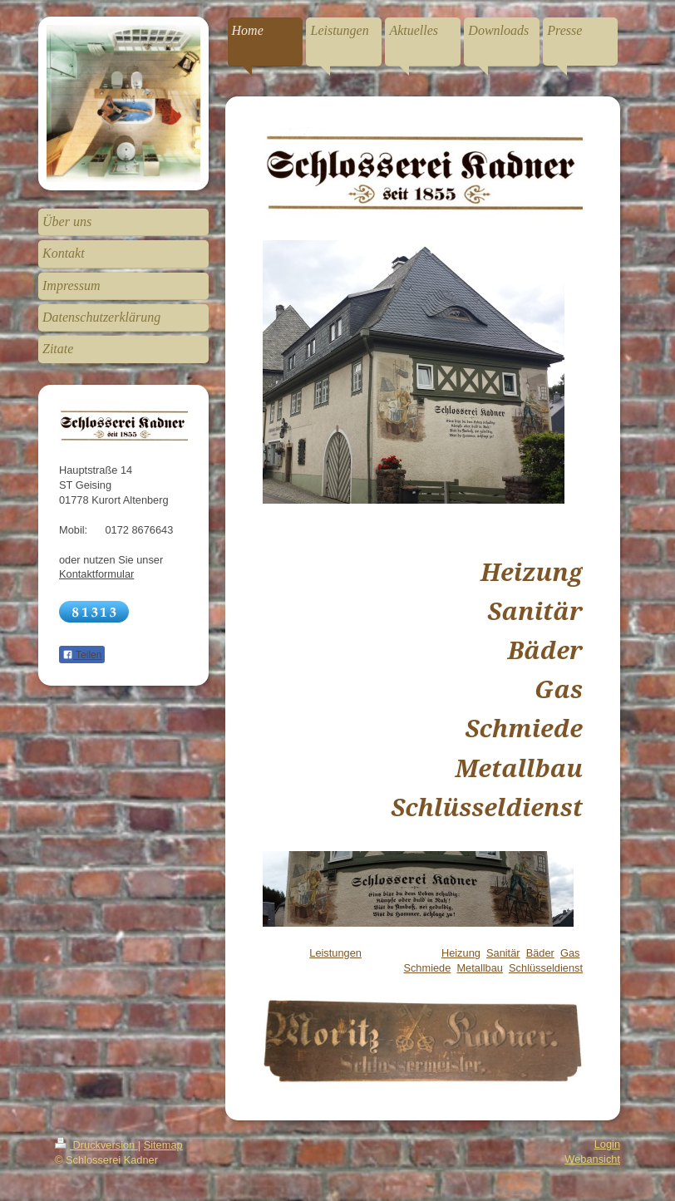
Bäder (540, 953)
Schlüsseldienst (546, 968)
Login (607, 1144)
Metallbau (479, 968)
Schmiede (427, 968)
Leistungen (335, 953)
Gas (569, 953)
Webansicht (592, 1159)
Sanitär (503, 953)
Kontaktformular (96, 574)
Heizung (460, 953)
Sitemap (163, 1145)
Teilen (81, 655)
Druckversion (96, 1145)
